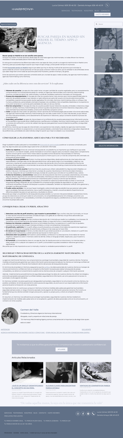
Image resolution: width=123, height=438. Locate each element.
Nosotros (88, 11)
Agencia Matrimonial (8, 24)
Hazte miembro (102, 14)
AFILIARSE (61, 349)
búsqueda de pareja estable (49, 145)
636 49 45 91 (114, 415)
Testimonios (76, 11)
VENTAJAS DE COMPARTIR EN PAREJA (95, 386)
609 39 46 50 (113, 412)
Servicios (66, 11)
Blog (97, 11)
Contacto (105, 11)
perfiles (46, 267)
